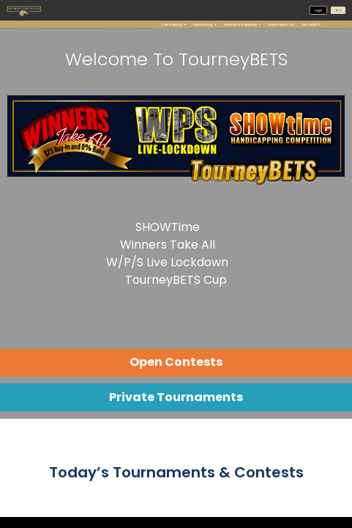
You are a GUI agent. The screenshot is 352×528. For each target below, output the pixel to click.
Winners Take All (167, 244)
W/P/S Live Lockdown (167, 262)
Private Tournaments (176, 397)
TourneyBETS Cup (176, 279)
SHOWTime (167, 227)
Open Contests (176, 361)
